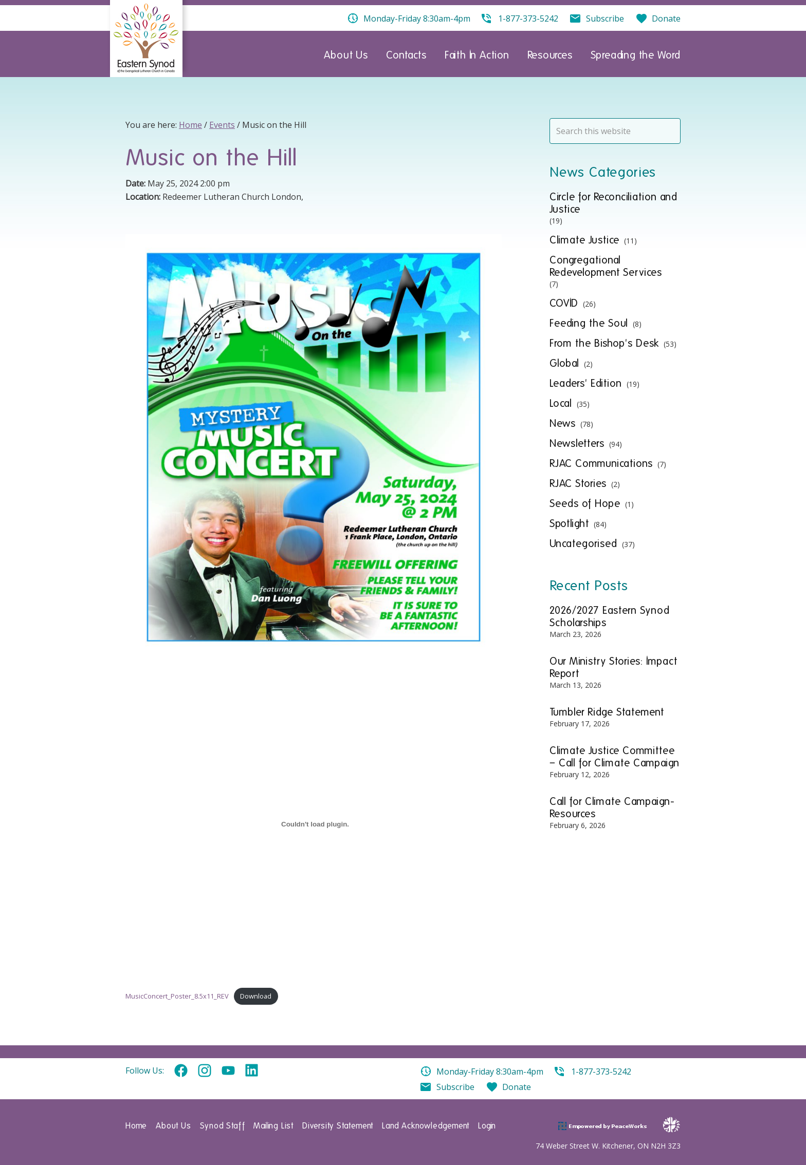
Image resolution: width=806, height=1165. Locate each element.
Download (255, 996)
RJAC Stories (578, 483)
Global (564, 363)
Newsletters (576, 443)
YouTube (228, 1071)
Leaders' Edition (585, 383)
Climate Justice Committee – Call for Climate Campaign (614, 756)
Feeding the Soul (588, 323)
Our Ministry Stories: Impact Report (613, 667)
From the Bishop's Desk (604, 343)
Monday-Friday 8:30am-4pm (489, 1071)
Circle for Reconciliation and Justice (613, 203)
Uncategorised (583, 543)
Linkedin (252, 1071)
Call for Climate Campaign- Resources (612, 807)
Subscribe (455, 1087)
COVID (563, 303)
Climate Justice (584, 240)
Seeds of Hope (584, 503)
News (562, 423)
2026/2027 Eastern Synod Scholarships (609, 616)
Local (560, 403)
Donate (516, 1087)
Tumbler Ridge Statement (606, 712)
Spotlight (569, 523)
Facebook (181, 1071)
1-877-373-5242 (601, 1071)
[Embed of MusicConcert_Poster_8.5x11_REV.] (315, 824)
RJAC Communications (601, 463)
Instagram (204, 1071)
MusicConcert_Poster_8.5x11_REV (177, 996)
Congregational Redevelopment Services (605, 266)
